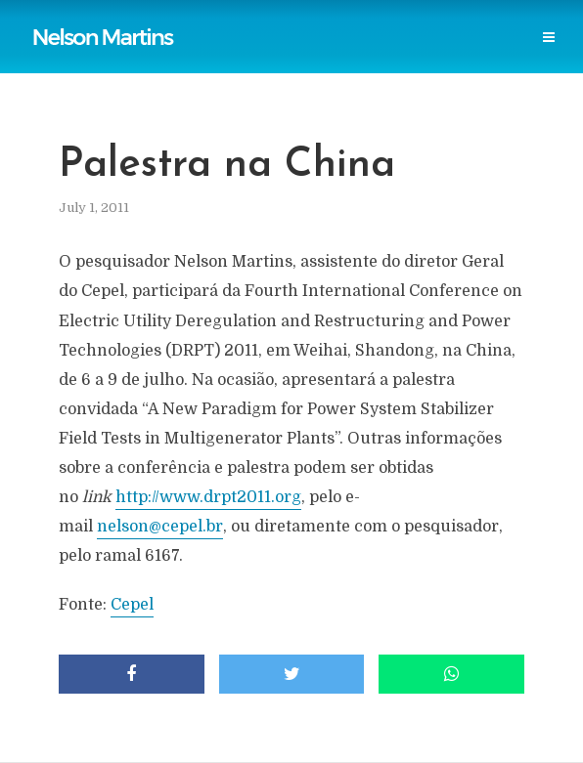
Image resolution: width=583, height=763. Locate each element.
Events (339, 60)
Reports (252, 21)
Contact (415, 60)
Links (320, 21)
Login (489, 60)
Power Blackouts (419, 21)
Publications (159, 21)
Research (261, 60)
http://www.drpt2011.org (208, 497)
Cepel (132, 605)
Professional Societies (131, 60)
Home (75, 21)
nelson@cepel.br (160, 526)
